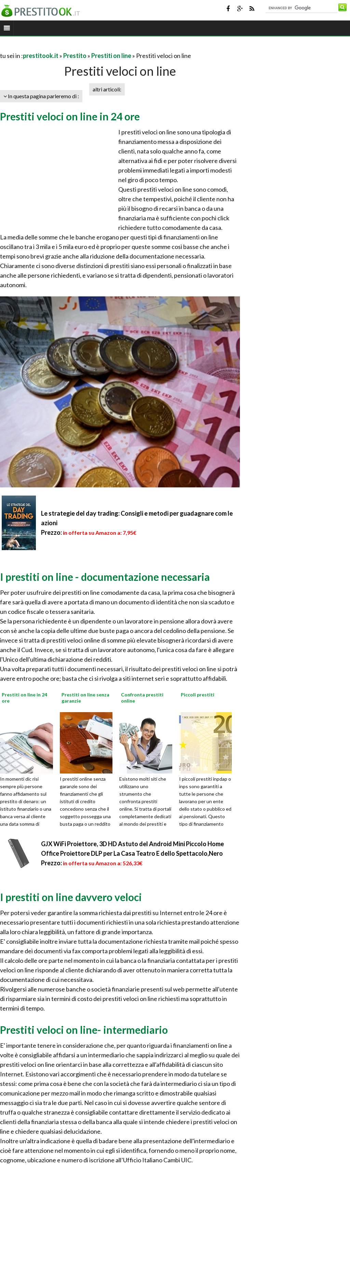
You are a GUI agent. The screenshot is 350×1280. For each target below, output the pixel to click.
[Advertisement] (80, 47)
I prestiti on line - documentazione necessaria (105, 577)
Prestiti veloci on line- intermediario (84, 1030)
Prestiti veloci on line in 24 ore (70, 116)
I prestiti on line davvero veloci (71, 897)
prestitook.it (40, 55)
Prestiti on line (111, 55)
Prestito (74, 55)
